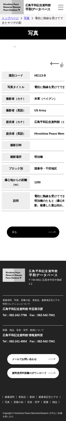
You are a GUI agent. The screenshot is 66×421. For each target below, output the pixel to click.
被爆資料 (10, 396)
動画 (32, 396)
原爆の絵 (18, 402)
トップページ (10, 18)
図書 (45, 402)
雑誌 (54, 402)
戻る (14, 232)
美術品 (22, 396)
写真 (27, 18)
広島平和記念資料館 (41, 8)
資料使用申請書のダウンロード (29, 373)
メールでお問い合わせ (24, 359)
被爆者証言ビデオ (48, 396)
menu (60, 9)
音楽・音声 (33, 402)
